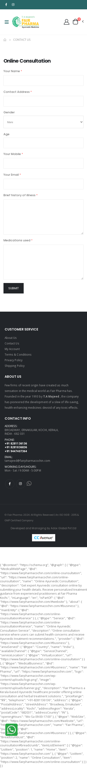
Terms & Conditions (18, 354)
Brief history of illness (20, 195)
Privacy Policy (14, 360)
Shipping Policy (15, 365)
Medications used (17, 240)
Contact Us (12, 343)
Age (6, 134)
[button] (78, 21)
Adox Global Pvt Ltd (63, 528)
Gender (9, 112)
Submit (13, 288)
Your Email (12, 175)
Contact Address (17, 92)
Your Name (12, 71)
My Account (12, 349)
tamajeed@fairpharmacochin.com (27, 460)
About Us (11, 338)
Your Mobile (13, 154)
